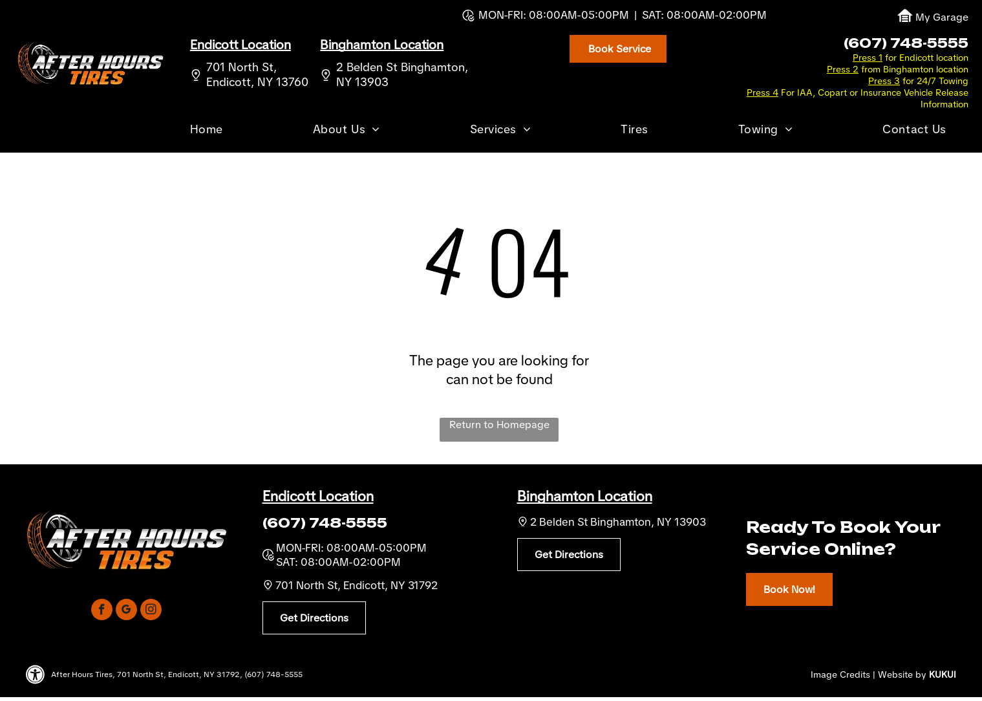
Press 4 (762, 92)
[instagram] (151, 611)
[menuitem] (206, 131)
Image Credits (840, 674)
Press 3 (884, 81)
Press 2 (843, 69)
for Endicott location (926, 57)
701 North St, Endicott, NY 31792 (356, 585)
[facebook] (101, 611)
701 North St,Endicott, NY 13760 (257, 74)
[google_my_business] (126, 611)
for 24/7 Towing (935, 81)
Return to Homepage (499, 424)
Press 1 (867, 57)
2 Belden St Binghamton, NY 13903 (618, 522)
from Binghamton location (914, 69)
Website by (902, 674)
